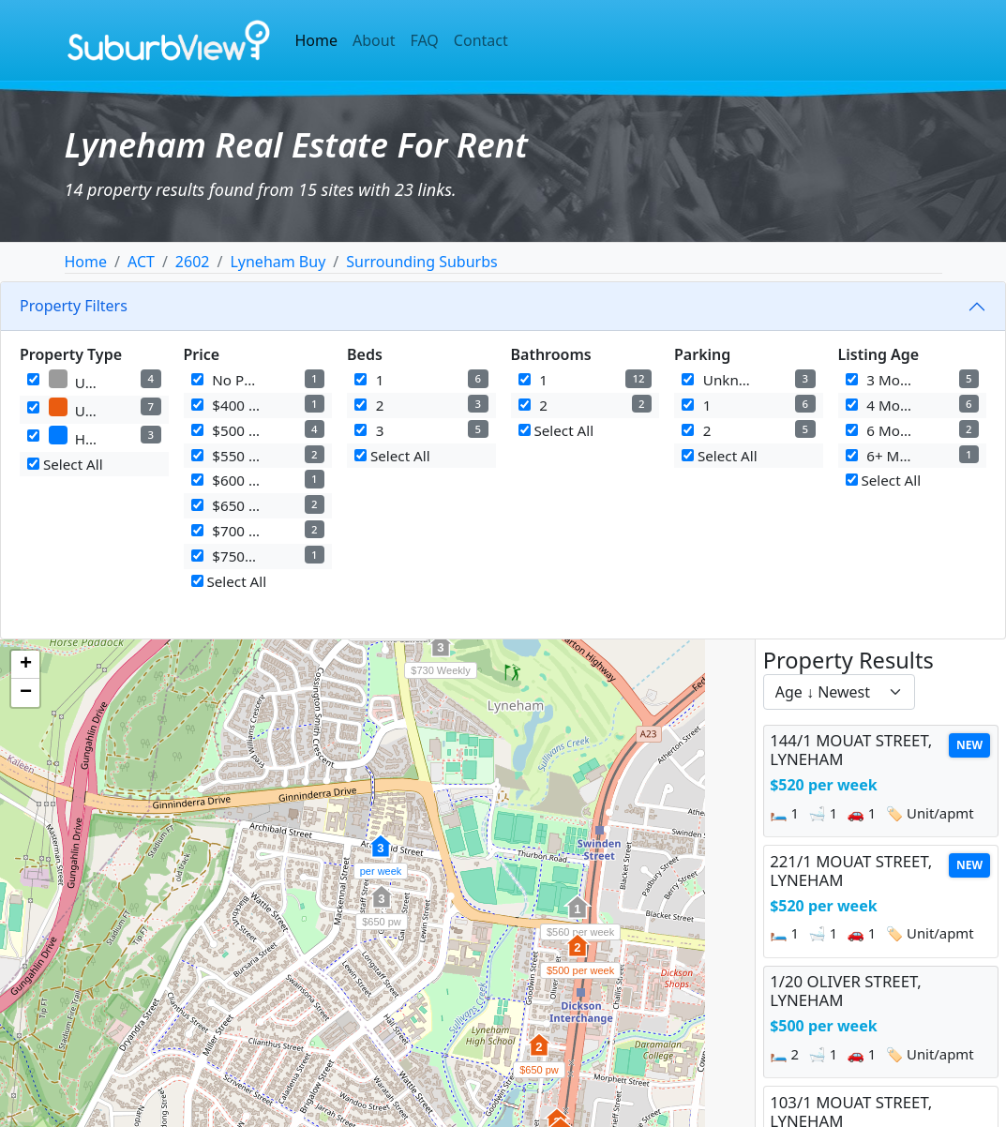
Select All (65, 464)
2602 (192, 261)
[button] (577, 955)
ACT (141, 261)
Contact (481, 40)
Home (316, 40)
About (374, 40)
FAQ (424, 40)
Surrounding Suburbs (421, 261)
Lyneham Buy (277, 261)
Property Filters (74, 305)
